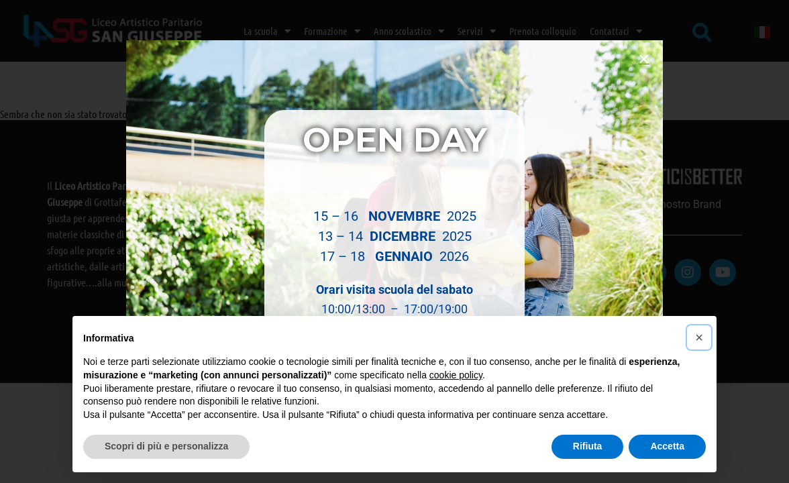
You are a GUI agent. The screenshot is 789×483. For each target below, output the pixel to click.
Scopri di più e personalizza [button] (166, 446)
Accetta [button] (667, 446)
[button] (643, 59)
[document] (394, 241)
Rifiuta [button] (587, 446)
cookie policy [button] (455, 375)
